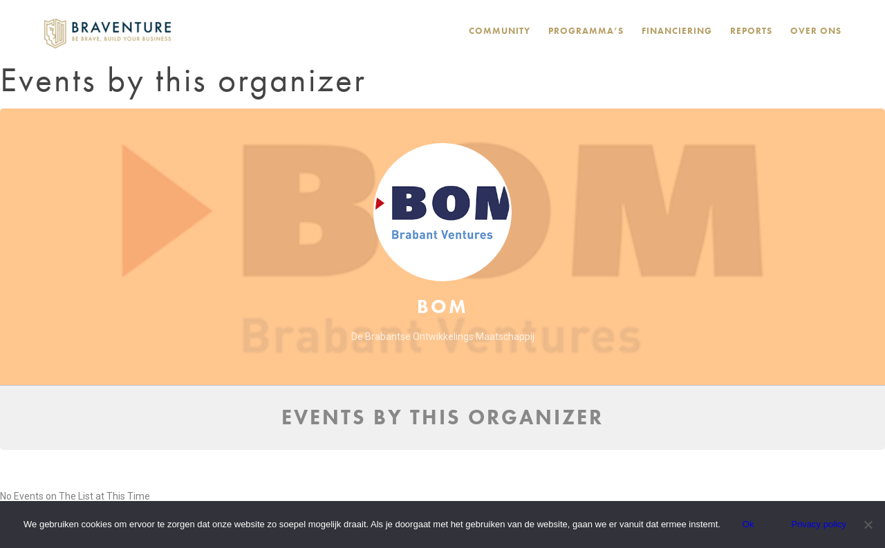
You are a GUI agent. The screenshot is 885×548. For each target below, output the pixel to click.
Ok (748, 524)
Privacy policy (818, 524)
